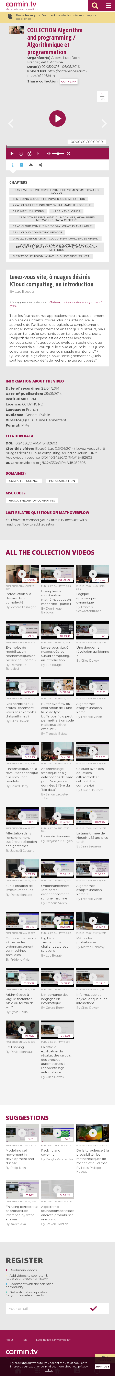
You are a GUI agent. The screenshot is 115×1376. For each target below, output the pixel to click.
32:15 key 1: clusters (28, 211)
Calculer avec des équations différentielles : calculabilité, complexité (90, 777)
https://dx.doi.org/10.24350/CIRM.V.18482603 (50, 463)
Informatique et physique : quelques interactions (91, 999)
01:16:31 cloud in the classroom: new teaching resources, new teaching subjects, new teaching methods (56, 247)
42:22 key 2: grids (66, 211)
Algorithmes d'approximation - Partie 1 (90, 708)
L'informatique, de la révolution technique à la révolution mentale (22, 775)
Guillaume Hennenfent (47, 420)
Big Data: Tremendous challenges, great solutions (54, 944)
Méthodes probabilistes (86, 940)
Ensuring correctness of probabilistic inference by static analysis (22, 1213)
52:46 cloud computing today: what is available (52, 226)
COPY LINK (68, 81)
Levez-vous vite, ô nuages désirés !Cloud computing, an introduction (55, 654)
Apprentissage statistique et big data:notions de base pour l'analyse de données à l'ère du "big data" (57, 779)
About (9, 1339)
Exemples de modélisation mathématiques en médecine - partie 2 (21, 654)
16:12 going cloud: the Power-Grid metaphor (49, 198)
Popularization (62, 480)
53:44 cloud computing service (37, 232)
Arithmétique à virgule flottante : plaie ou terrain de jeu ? (20, 1001)
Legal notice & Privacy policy (53, 1339)
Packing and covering (50, 1152)
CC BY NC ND (32, 404)
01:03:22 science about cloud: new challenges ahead (55, 238)
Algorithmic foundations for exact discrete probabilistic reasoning (57, 1213)
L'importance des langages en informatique (54, 999)
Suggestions (27, 1118)
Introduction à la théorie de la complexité (18, 598)
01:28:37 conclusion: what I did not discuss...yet (51, 256)
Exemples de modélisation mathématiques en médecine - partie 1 (56, 597)
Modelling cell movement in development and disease (20, 1156)
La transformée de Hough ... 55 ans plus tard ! (92, 837)
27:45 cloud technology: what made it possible (52, 205)
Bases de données (55, 836)
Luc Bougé (24, 291)
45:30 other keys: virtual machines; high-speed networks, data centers (57, 219)
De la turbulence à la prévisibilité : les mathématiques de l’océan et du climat (92, 1156)
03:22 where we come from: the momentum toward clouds (57, 191)
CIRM (31, 399)
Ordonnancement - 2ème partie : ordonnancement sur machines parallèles (21, 946)
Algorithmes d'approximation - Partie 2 (90, 890)
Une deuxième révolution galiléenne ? (92, 652)
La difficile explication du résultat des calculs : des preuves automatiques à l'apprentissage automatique (56, 1059)
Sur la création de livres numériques (19, 888)
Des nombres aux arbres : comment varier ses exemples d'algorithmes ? (21, 710)
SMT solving (15, 1047)
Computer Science (23, 480)
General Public (37, 415)
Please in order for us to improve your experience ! (52, 17)
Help (24, 1339)
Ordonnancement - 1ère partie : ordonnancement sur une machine (56, 892)
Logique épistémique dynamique (86, 598)
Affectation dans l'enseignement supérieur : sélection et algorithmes (21, 839)
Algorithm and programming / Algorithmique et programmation (55, 41)
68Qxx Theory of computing (32, 500)
